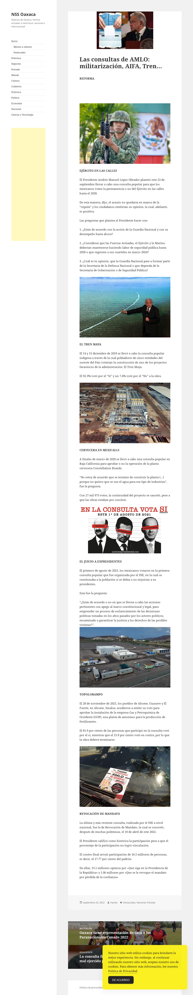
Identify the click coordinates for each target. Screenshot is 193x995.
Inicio (14, 41)
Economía (16, 103)
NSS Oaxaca (23, 14)
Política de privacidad (91, 987)
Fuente (113, 902)
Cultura (15, 80)
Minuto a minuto (23, 46)
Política (15, 97)
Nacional (16, 109)
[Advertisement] (28, 184)
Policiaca (16, 58)
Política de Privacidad (122, 972)
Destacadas (19, 52)
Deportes (16, 63)
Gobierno (16, 86)
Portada (15, 69)
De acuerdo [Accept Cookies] (121, 981)
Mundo (15, 75)
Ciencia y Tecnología (22, 114)
